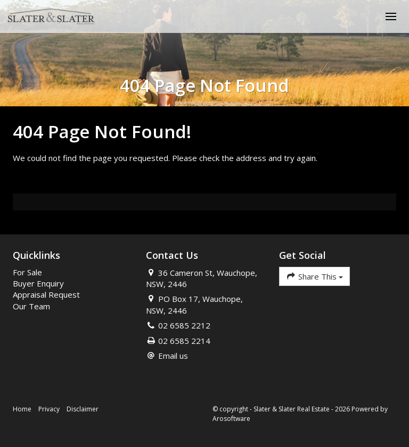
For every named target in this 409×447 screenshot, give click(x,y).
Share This (314, 276)
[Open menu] (391, 16)
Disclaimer (83, 409)
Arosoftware (231, 418)
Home (22, 409)
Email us (173, 355)
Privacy (49, 409)
